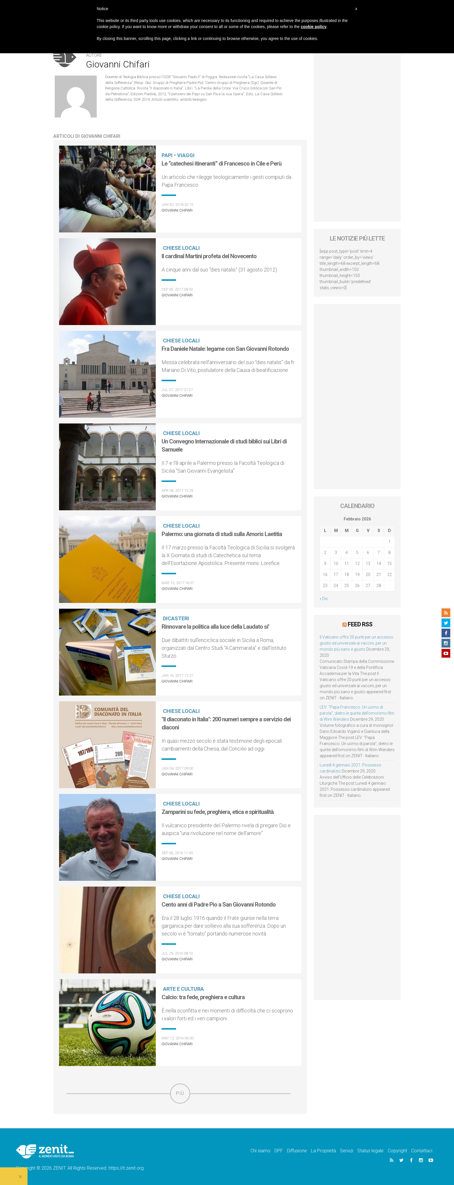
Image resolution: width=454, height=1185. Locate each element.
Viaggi (186, 155)
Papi (167, 155)
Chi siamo (260, 1150)
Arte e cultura (183, 989)
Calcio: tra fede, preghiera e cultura (203, 997)
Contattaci (421, 1150)
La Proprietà (323, 1150)
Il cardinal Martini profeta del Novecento (209, 256)
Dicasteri (176, 618)
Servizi (346, 1150)
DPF (278, 1150)
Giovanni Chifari (177, 210)
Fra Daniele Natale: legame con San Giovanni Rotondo (225, 348)
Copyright (397, 1150)
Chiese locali (181, 248)
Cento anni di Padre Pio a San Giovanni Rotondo (219, 904)
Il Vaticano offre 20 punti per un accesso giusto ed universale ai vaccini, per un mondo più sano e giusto (356, 643)
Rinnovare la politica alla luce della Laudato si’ (215, 626)
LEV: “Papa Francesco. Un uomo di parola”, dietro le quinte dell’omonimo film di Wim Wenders (357, 713)
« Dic (324, 598)
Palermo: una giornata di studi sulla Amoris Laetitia (222, 534)
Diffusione (297, 1150)
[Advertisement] (357, 135)
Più (180, 1093)
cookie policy (314, 26)
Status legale (370, 1150)
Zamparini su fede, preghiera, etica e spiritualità (218, 811)
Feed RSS (360, 624)
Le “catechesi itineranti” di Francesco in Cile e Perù (221, 163)
